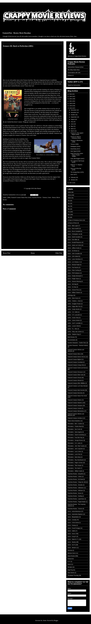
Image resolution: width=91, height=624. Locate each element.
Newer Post (6, 253)
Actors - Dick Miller (72, 239)
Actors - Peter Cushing (73, 270)
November (74, 112)
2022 (70, 98)
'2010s (69, 195)
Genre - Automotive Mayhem (75, 514)
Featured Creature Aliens (74, 354)
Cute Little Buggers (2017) (77, 158)
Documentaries (71, 340)
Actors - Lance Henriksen (74, 259)
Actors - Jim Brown (72, 250)
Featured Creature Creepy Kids (76, 365)
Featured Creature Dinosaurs (75, 372)
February (73, 177)
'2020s (69, 198)
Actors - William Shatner (74, 292)
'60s (69, 209)
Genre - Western (72, 547)
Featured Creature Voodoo (75, 408)
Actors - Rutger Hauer (73, 278)
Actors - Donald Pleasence (75, 242)
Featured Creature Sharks (74, 400)
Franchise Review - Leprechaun (76, 499)
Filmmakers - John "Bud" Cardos (76, 446)
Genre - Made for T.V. (73, 539)
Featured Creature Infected (75, 380)
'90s (69, 217)
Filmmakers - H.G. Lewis (74, 443)
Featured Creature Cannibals (75, 362)
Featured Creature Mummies (75, 393)
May (72, 126)
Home (33, 253)
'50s (69, 206)
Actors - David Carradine (74, 237)
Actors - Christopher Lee (74, 234)
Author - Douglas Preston (74, 303)
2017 (70, 182)
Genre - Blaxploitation (73, 517)
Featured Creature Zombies (75, 418)
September (74, 117)
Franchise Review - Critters (75, 476)
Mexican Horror (72, 553)
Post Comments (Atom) (36, 259)
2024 (70, 94)
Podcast (70, 558)
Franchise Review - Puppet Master (77, 501)
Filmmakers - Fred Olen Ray (75, 437)
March (72, 131)
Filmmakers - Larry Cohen (74, 451)
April (72, 128)
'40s (69, 203)
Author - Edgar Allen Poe (74, 306)
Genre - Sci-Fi (71, 544)
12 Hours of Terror (72, 223)
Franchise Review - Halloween (76, 487)
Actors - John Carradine (74, 253)
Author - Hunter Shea (73, 317)
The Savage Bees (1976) (77, 172)
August (73, 119)
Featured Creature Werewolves (76, 411)
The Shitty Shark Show (74, 69)
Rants (69, 564)
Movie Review (71, 556)
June (72, 124)
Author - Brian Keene (73, 298)
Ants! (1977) (74, 174)
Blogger (56, 620)
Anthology (70, 295)
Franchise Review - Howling (75, 496)
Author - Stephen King (73, 334)
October (73, 114)
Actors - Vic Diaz (72, 287)
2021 (70, 101)
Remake (70, 567)
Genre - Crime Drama (73, 522)
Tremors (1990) (75, 144)
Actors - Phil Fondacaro (74, 273)
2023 (70, 96)
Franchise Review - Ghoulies (75, 485)
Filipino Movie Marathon (74, 420)
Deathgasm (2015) (75, 146)
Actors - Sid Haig (72, 284)
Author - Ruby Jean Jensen (75, 331)
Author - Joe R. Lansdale (74, 323)
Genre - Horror (52, 197)
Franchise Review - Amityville (75, 473)
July (72, 121)
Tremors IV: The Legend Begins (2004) (77, 133)
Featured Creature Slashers (75, 402)
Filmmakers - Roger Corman (75, 462)
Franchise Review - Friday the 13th (77, 482)
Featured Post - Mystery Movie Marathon (17, 33)
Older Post (58, 253)
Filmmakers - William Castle (75, 471)
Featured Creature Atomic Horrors (76, 356)
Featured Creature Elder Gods (75, 374)
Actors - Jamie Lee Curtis (74, 245)
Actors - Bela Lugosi (73, 225)
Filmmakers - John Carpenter (75, 448)
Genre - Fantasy (72, 525)
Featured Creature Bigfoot (74, 359)
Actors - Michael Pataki (74, 264)
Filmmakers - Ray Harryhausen (76, 460)
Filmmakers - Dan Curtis (74, 429)
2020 (70, 103)
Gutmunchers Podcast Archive (75, 67)
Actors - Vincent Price (73, 289)
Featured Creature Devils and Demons (78, 368)
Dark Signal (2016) (75, 151)
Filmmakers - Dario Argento (75, 432)
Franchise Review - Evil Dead (75, 479)
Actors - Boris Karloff (73, 228)
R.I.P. (69, 561)
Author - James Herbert (74, 320)
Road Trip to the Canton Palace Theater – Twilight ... (77, 155)
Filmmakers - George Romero (75, 440)
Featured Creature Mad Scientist (76, 390)
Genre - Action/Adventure (74, 511)
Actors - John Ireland (73, 256)
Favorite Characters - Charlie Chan (77, 342)
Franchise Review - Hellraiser (75, 490)
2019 (70, 105)
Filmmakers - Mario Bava (74, 457)
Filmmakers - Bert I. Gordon (75, 423)
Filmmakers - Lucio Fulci (74, 454)
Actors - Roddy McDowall (74, 276)
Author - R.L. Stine (72, 328)
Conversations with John (74, 72)
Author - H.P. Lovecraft (73, 315)
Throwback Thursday (73, 575)
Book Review (71, 337)
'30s (69, 200)
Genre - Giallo (71, 531)
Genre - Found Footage (74, 528)
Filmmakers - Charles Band (75, 426)
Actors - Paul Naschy (73, 267)
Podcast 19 (70, 75)
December (74, 110)
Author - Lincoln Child (73, 326)
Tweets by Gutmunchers (74, 85)
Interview (70, 550)
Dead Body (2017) (75, 149)
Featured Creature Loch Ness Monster (78, 386)
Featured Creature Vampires (75, 405)
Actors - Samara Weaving (74, 281)
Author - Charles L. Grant (74, 301)
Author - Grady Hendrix (74, 309)
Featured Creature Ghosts (74, 377)
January (73, 179)
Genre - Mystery (72, 542)
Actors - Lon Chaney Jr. (74, 262)
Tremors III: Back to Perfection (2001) (76, 137)
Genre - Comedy (72, 519)
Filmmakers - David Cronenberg (76, 434)
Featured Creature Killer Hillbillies (76, 383)
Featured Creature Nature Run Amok (21, 197)
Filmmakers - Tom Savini (74, 468)
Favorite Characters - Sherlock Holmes (78, 345)
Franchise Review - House (74, 493)
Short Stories (71, 572)
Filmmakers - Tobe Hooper (74, 465)
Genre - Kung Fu (72, 536)
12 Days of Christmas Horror (75, 220)
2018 (70, 108)
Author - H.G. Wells (73, 312)
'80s (69, 214)
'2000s (8, 197)
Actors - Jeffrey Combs (74, 248)
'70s (69, 211)
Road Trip (70, 570)
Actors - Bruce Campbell (74, 231)
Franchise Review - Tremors (39, 197)
